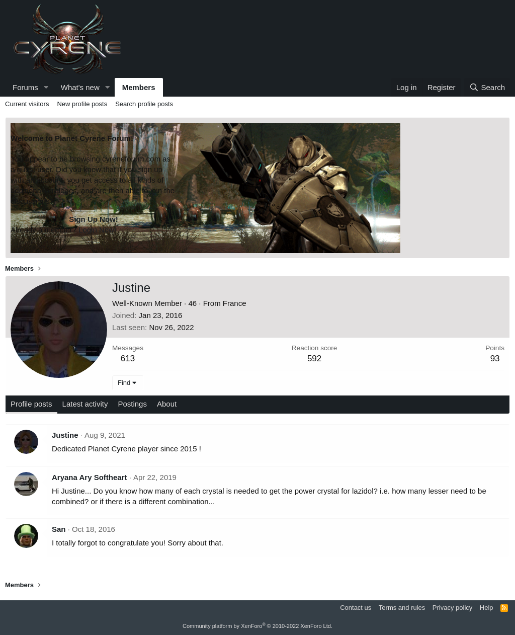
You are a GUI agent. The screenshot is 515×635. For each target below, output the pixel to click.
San (59, 529)
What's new (80, 87)
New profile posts (82, 104)
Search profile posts (144, 104)
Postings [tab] (132, 404)
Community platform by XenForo (257, 626)
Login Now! (97, 229)
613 (128, 358)
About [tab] (167, 404)
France (234, 303)
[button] (46, 87)
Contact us (355, 607)
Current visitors (27, 104)
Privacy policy (452, 607)
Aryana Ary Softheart (89, 477)
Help (486, 607)
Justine (65, 435)
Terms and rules (402, 607)
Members (138, 87)
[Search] (487, 87)
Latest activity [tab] (85, 404)
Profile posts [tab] (31, 404)
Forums (25, 87)
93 (495, 358)
